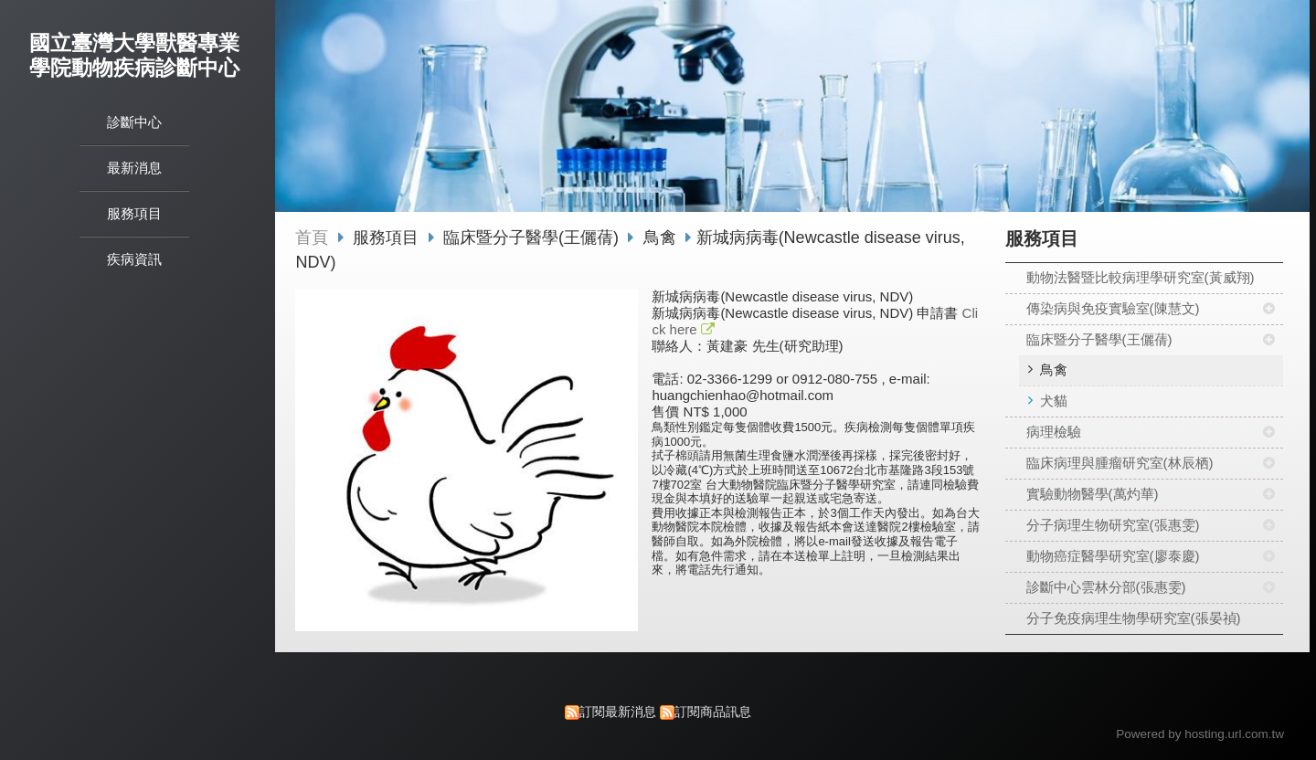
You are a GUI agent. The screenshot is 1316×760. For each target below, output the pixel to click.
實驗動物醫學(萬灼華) (1092, 493)
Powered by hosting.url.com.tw (1200, 734)
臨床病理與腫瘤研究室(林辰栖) (1120, 462)
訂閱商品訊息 (712, 712)
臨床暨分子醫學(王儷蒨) (1099, 339)
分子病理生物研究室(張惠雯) (1113, 525)
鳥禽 (1053, 369)
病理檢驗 (1053, 431)
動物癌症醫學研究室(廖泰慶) (1113, 556)
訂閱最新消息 (617, 712)
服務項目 (388, 237)
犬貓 (1053, 400)
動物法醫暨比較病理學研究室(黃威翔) (1140, 277)
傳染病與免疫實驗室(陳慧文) (1113, 308)
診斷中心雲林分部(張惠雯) (1106, 587)
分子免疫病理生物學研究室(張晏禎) (1133, 618)
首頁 (311, 237)
